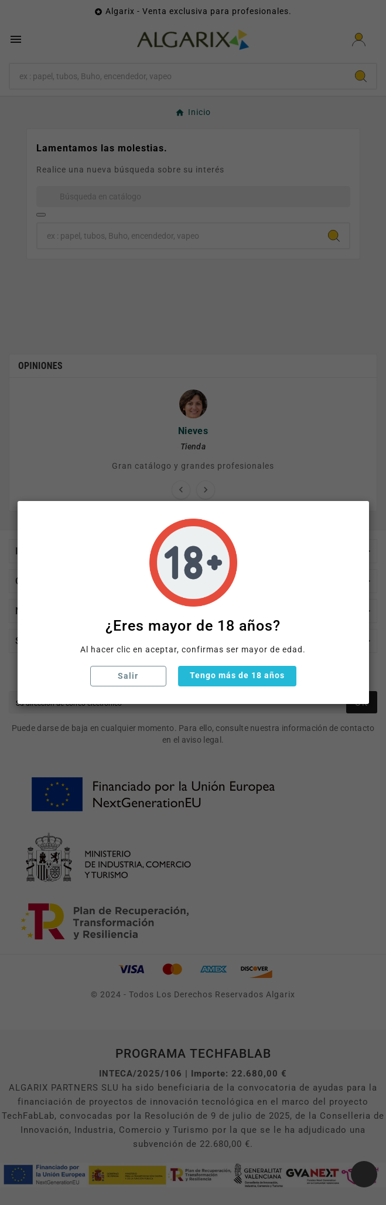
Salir (128, 676)
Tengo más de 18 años (237, 675)
